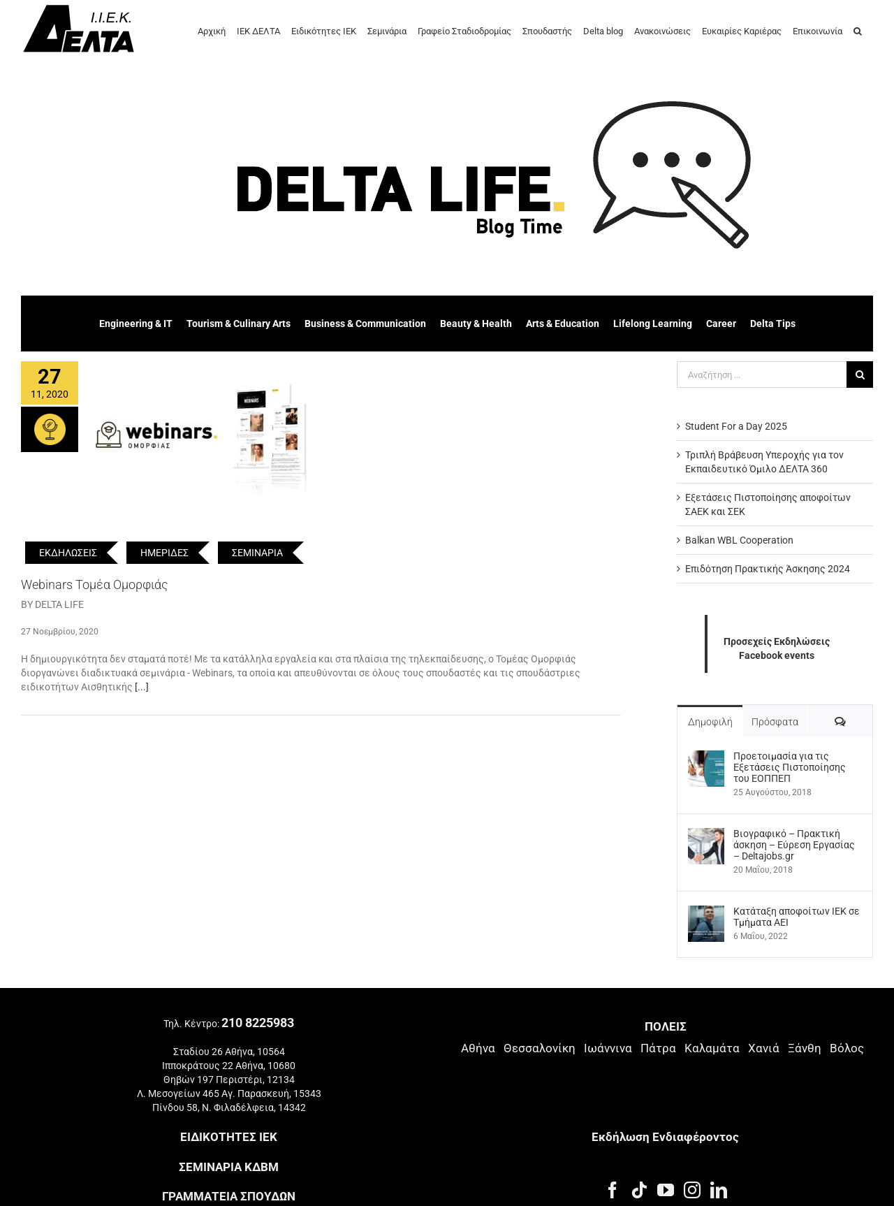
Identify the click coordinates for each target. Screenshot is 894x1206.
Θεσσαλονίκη (540, 1048)
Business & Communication (365, 323)
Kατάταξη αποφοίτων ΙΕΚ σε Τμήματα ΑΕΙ (796, 917)
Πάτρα (658, 1048)
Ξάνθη (804, 1048)
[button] (857, 30)
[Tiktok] (639, 1190)
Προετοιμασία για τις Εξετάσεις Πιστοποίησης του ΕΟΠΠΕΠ (789, 767)
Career (721, 323)
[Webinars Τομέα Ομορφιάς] (202, 431)
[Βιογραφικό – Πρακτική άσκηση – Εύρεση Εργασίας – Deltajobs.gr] (706, 835)
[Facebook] (612, 1190)
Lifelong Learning (652, 323)
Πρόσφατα (775, 721)
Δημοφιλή (710, 721)
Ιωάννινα (608, 1048)
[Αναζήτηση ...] (762, 374)
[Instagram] (692, 1190)
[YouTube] (665, 1190)
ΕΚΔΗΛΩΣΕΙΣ (68, 552)
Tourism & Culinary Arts (238, 323)
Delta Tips (773, 323)
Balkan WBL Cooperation (739, 540)
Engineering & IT (136, 323)
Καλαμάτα (712, 1048)
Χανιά (763, 1048)
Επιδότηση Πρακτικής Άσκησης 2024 (767, 568)
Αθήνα (478, 1048)
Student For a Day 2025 (736, 426)
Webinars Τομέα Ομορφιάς (94, 584)
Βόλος (847, 1048)
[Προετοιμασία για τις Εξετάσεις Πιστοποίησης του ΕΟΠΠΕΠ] (706, 757)
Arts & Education (562, 323)
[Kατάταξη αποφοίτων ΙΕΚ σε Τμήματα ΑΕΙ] (706, 912)
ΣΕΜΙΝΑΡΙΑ (257, 552)
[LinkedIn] (718, 1190)
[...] (142, 686)
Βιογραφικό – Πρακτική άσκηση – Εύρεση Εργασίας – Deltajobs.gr (794, 845)
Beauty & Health (476, 323)
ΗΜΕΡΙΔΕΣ (164, 552)
